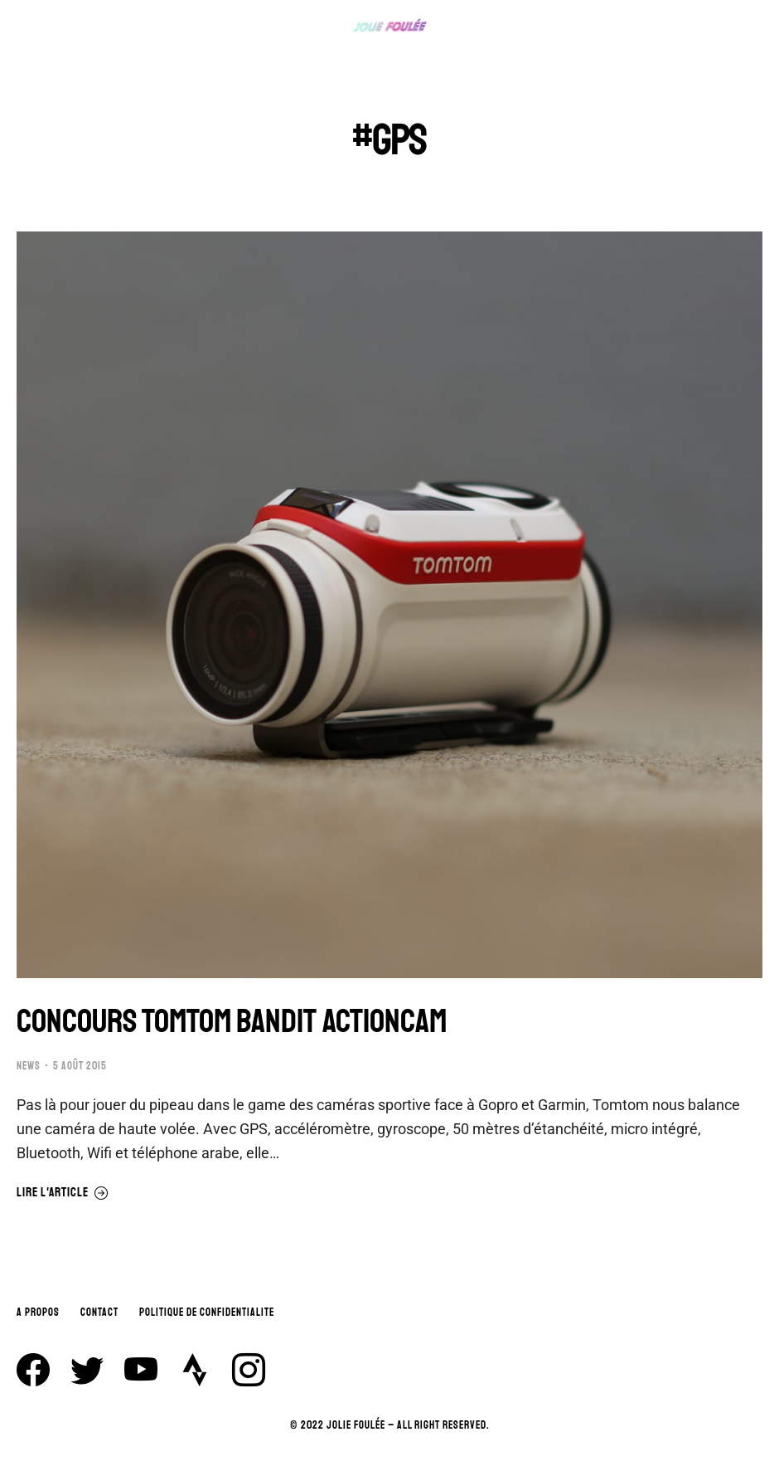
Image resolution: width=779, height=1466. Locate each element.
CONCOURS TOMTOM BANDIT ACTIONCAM (232, 1021)
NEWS (29, 1066)
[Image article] (389, 604)
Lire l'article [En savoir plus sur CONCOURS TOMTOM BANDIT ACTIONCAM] (63, 1193)
